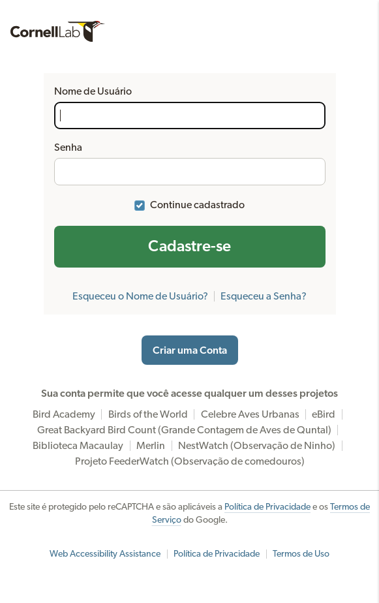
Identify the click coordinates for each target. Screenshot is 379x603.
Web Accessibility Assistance (105, 554)
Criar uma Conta (190, 350)
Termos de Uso (301, 554)
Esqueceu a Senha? (263, 296)
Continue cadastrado (197, 205)
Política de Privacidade (267, 507)
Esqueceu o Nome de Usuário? (140, 296)
